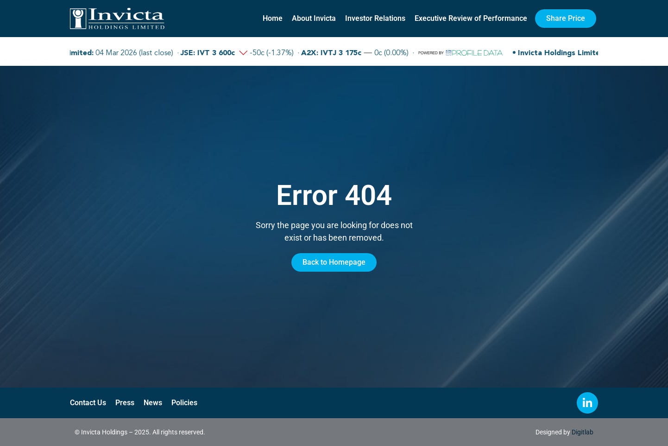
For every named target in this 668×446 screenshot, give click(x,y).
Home (273, 18)
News (153, 402)
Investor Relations (375, 18)
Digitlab (582, 432)
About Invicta (314, 18)
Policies (184, 402)
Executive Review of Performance (471, 18)
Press (124, 402)
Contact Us (88, 402)
